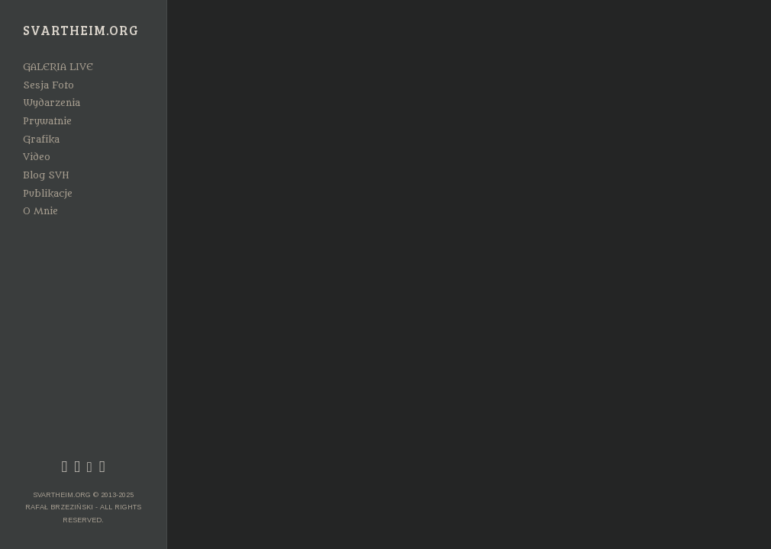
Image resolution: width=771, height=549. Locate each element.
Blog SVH (46, 175)
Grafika (41, 139)
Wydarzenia (51, 103)
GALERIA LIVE (58, 67)
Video (36, 157)
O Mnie (40, 211)
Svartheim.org (81, 31)
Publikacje (48, 193)
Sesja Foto (48, 85)
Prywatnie (47, 121)
